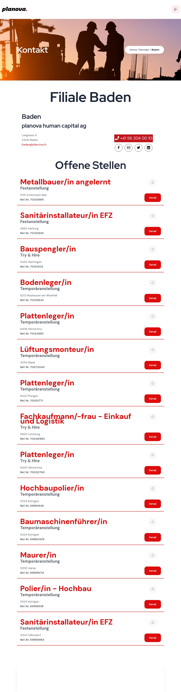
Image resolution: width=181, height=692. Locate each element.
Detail (152, 197)
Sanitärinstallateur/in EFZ (66, 215)
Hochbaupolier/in (52, 488)
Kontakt (144, 49)
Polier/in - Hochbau (55, 588)
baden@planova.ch (34, 144)
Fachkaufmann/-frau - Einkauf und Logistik (75, 418)
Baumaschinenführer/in (63, 521)
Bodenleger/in (46, 282)
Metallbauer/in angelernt (65, 182)
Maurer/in (38, 555)
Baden (155, 49)
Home (133, 49)
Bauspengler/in (48, 249)
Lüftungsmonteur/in (57, 349)
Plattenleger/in (47, 316)
